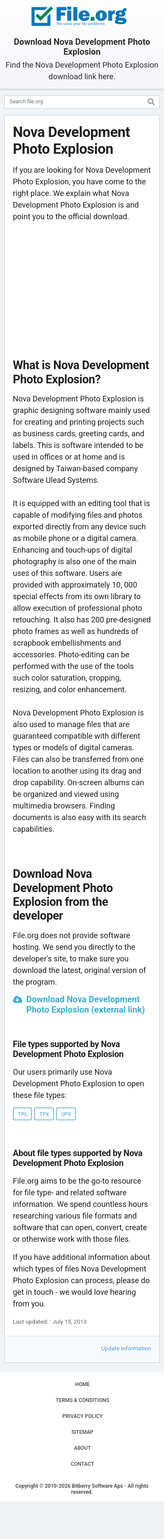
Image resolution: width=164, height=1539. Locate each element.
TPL (23, 1114)
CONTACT (82, 1464)
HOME (82, 1384)
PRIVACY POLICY (82, 1416)
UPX (66, 1114)
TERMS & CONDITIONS (82, 1400)
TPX (44, 1114)
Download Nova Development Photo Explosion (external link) (85, 1004)
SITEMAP (82, 1432)
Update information (126, 1348)
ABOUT (82, 1448)
